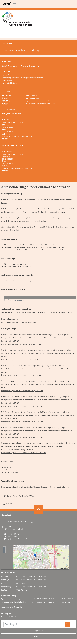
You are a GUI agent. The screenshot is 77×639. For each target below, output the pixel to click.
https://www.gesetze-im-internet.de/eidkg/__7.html (21, 375)
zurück (7, 503)
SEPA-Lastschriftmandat (12, 607)
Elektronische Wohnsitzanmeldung (21, 50)
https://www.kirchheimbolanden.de (40, 103)
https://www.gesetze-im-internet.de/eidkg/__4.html (21, 344)
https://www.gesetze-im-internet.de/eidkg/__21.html (22, 422)
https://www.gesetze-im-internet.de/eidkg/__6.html (21, 360)
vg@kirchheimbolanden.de (18, 539)
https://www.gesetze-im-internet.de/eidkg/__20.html (22, 406)
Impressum (38, 630)
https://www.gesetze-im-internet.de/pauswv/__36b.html (23, 452)
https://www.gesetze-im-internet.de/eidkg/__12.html (22, 390)
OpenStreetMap (53, 568)
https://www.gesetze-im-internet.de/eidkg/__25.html (22, 437)
